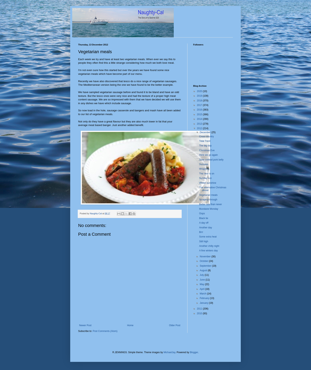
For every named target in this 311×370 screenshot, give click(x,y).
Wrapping (204, 168)
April (202, 289)
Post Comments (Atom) (105, 331)
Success (203, 164)
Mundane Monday (208, 209)
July (202, 275)
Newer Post (85, 325)
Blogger (194, 352)
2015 (200, 114)
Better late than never (210, 204)
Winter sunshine (207, 183)
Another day (205, 227)
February (205, 298)
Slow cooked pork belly (211, 159)
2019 (200, 95)
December (205, 132)
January (204, 303)
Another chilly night (209, 246)
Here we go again (208, 155)
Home (130, 325)
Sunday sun (205, 178)
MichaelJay (169, 352)
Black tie (203, 218)
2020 (200, 91)
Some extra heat (208, 236)
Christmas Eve (207, 150)
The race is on (206, 173)
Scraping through (208, 199)
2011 (200, 308)
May (202, 284)
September (206, 265)
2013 (200, 123)
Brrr (201, 232)
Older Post (174, 325)
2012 (200, 128)
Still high (203, 241)
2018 (200, 100)
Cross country (206, 136)
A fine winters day (208, 250)
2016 (200, 109)
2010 (200, 313)
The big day (205, 145)
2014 (200, 119)
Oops (202, 213)
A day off (203, 222)
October (204, 261)
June (202, 279)
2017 (200, 105)
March (203, 293)
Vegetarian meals (208, 195)
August (204, 270)
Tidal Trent (204, 141)
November (205, 256)
